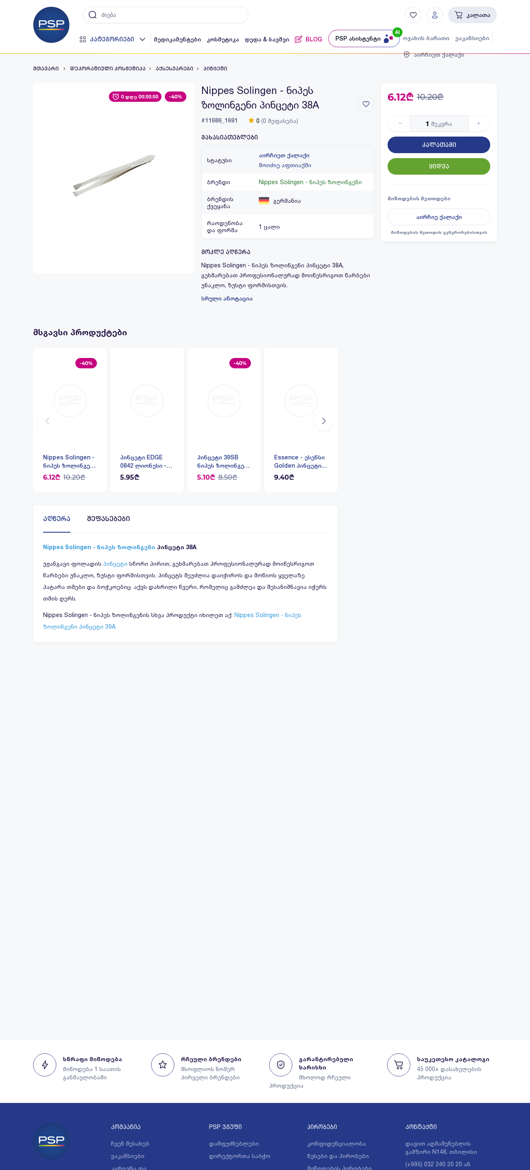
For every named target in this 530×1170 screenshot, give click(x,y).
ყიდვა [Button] (439, 166)
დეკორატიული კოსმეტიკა (108, 69)
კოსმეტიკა (223, 39)
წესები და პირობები (338, 1155)
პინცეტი (215, 69)
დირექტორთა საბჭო (239, 1155)
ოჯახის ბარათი (426, 38)
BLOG (308, 39)
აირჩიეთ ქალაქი (284, 155)
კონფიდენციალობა (336, 1143)
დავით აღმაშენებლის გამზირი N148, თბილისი (441, 1147)
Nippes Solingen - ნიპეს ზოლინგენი (310, 181)
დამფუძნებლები (234, 1143)
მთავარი (46, 69)
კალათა (472, 15)
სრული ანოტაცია (227, 298)
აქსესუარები (174, 69)
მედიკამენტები (177, 39)
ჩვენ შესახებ (130, 1143)
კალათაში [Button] (439, 145)
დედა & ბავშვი (267, 39)
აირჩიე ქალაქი (439, 217)
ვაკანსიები (472, 38)
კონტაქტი (421, 1126)
